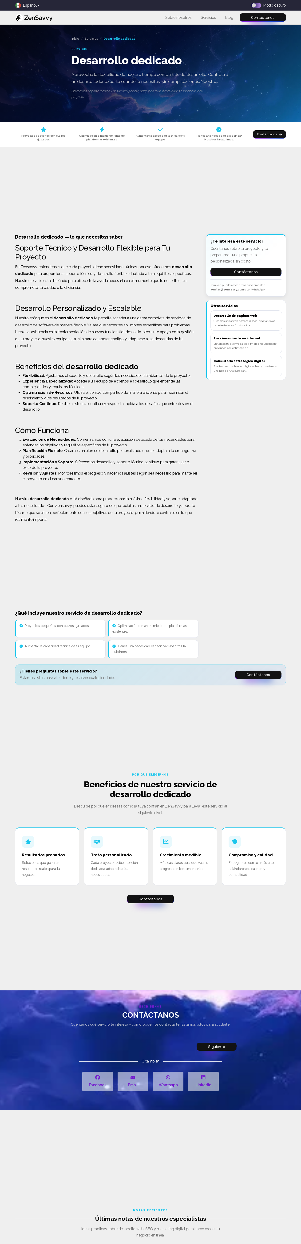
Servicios (91, 38)
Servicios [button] (208, 17)
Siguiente (216, 1046)
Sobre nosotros (178, 17)
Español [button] (26, 5)
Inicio (75, 38)
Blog (229, 17)
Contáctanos (262, 17)
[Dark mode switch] (257, 5)
